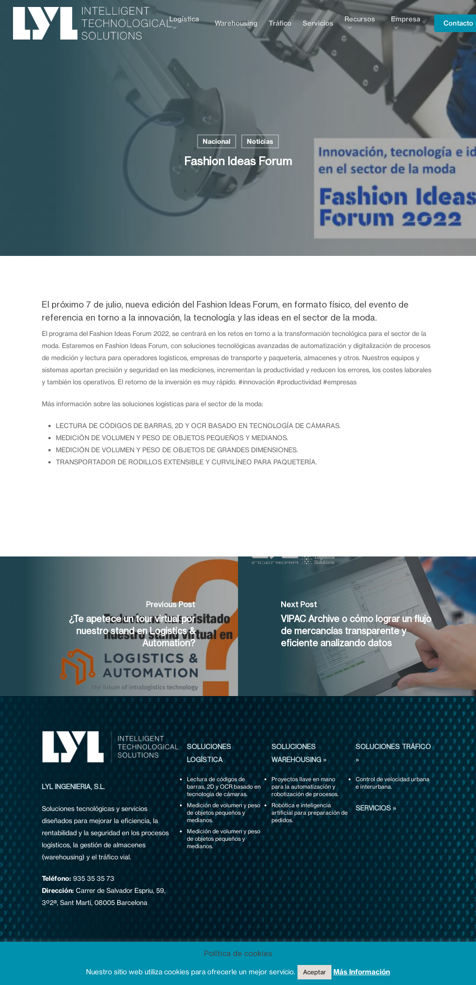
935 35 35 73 (93, 878)
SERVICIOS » (376, 808)
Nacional (217, 141)
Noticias (260, 141)
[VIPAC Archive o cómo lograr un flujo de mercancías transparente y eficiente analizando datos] (357, 626)
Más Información (361, 971)
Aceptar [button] (314, 972)
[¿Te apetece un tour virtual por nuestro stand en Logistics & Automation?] (119, 626)
